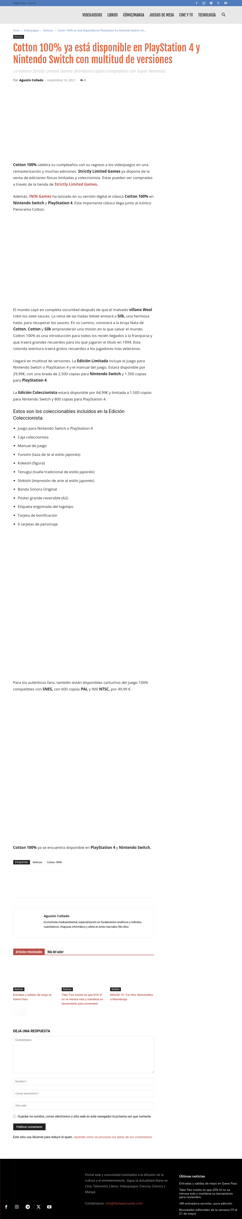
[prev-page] (16, 951)
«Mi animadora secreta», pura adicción (205, 1142)
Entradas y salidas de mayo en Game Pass (208, 1122)
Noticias (48, 30)
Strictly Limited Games (76, 184)
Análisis (115, 927)
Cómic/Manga (133, 15)
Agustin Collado (31, 80)
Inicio (16, 30)
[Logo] (33, 15)
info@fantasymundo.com (124, 1142)
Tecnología (207, 15)
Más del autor (55, 890)
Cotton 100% (54, 800)
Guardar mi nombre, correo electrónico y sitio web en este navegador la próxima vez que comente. (85, 1055)
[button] (223, 15)
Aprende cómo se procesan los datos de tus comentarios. (113, 1075)
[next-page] (23, 951)
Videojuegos (92, 15)
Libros (112, 15)
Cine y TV (186, 15)
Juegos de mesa (162, 15)
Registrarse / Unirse (24, 3)
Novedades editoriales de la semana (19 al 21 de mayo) (208, 1150)
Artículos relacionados (29, 890)
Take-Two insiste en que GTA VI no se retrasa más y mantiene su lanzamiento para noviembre (82, 938)
